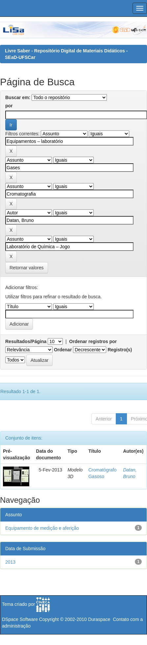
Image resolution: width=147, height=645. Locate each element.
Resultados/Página (25, 341)
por (9, 105)
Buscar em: (17, 97)
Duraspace (99, 619)
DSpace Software (20, 619)
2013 (10, 562)
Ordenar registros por (93, 341)
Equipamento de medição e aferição (42, 528)
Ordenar (63, 349)
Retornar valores (27, 267)
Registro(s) (120, 349)
